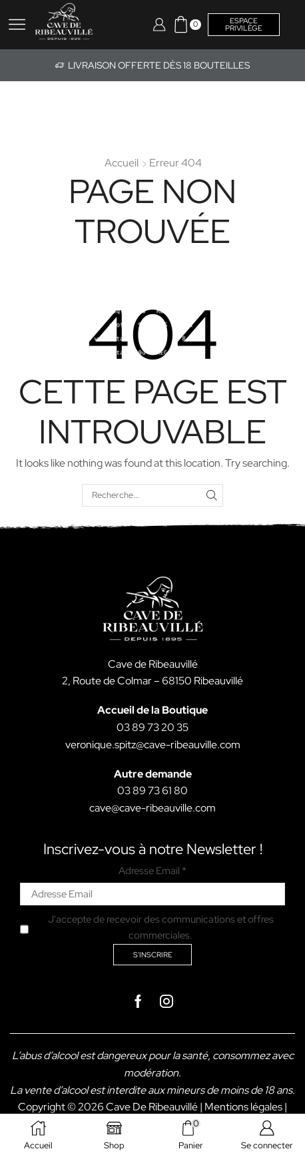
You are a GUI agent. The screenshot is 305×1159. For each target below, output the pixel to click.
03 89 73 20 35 (152, 727)
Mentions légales (243, 1107)
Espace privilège (243, 24)
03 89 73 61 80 (152, 791)
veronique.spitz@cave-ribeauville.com (152, 745)
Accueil (122, 163)
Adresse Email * (152, 870)
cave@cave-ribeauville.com (152, 808)
